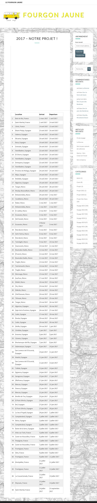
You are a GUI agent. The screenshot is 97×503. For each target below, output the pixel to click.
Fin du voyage (81, 138)
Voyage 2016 (81, 210)
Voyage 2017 (81, 214)
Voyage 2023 (81, 235)
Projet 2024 (80, 195)
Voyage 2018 (81, 218)
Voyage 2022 (81, 231)
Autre (78, 178)
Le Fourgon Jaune (13, 2)
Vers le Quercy (81, 160)
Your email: (79, 42)
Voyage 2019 (81, 222)
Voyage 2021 (81, 226)
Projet (79, 186)
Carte (78, 182)
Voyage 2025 (81, 243)
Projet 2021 (80, 191)
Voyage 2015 (81, 206)
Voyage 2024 (81, 239)
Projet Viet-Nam (82, 199)
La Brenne (86, 88)
